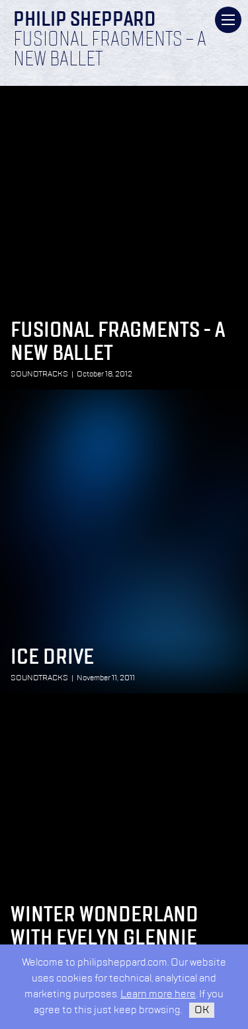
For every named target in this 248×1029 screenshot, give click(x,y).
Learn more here (158, 994)
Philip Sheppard (84, 20)
